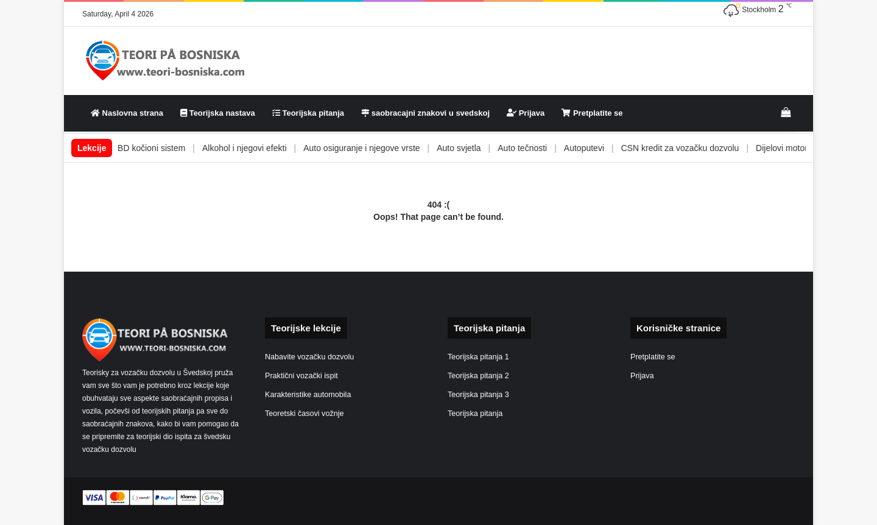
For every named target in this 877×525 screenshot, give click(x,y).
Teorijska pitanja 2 (478, 376)
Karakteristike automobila (308, 394)
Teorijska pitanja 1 (478, 357)
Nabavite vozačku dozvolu (309, 357)
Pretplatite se (592, 113)
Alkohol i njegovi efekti (268, 148)
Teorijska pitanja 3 (478, 394)
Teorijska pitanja (308, 113)
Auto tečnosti (546, 148)
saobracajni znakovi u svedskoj (425, 113)
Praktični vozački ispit (301, 376)
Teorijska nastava (217, 113)
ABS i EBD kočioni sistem (161, 148)
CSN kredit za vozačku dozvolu (704, 148)
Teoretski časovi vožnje (304, 413)
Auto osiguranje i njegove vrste (385, 148)
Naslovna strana (127, 113)
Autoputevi (608, 148)
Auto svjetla (483, 148)
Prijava (525, 113)
